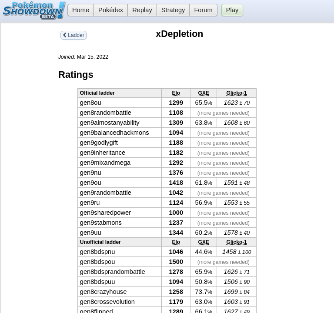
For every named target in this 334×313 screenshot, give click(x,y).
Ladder (73, 35)
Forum (203, 10)
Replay (142, 10)
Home (78, 10)
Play (232, 10)
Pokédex (110, 10)
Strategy (173, 10)
